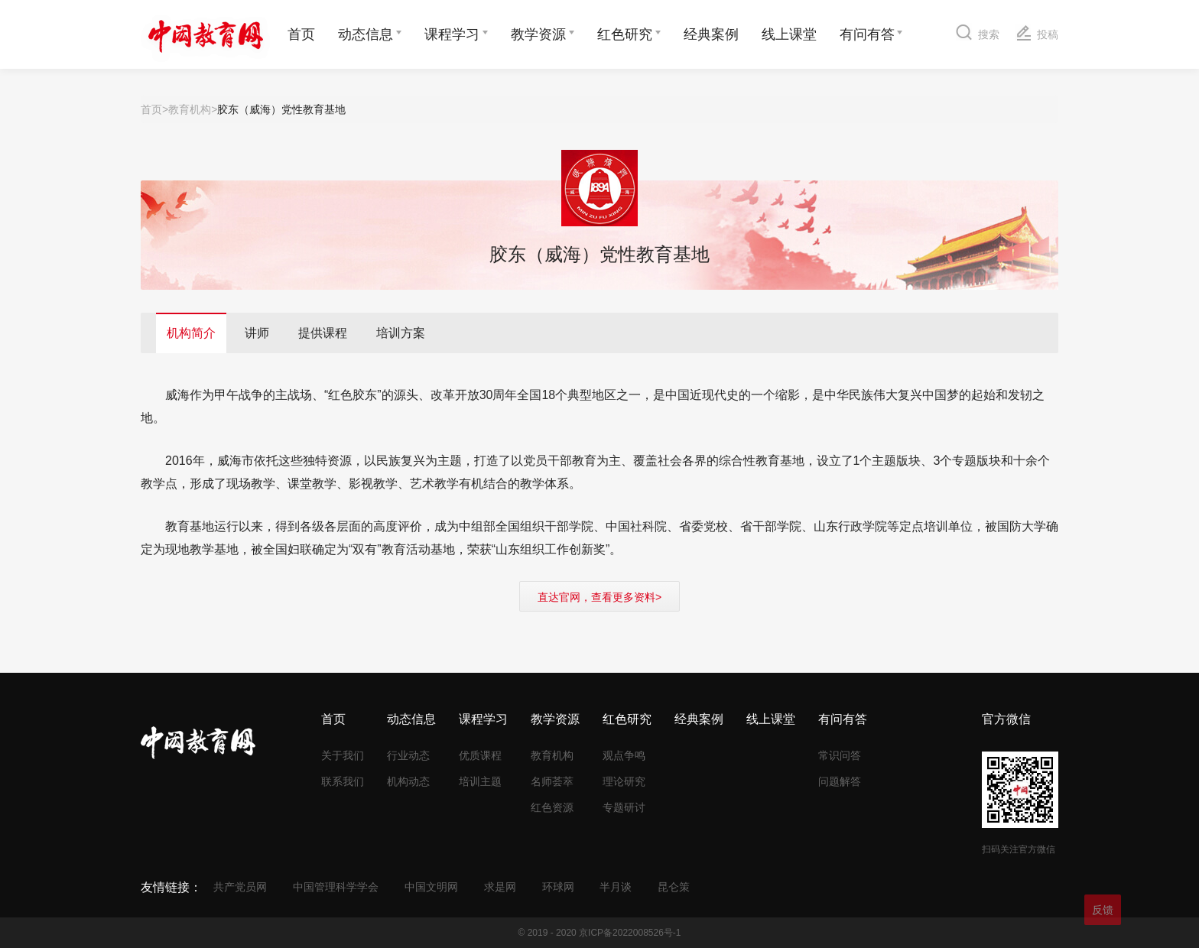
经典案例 (711, 34)
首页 (301, 34)
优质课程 (480, 755)
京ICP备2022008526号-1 (630, 932)
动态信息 (365, 34)
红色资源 (552, 807)
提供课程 (322, 332)
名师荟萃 (552, 781)
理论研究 (624, 781)
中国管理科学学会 (336, 887)
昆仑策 (674, 887)
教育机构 (189, 109)
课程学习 (451, 34)
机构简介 (191, 332)
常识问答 (839, 755)
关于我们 (342, 755)
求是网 (500, 887)
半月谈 (616, 887)
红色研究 (624, 34)
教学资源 (538, 34)
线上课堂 (789, 34)
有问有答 (867, 34)
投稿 (1036, 32)
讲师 (257, 332)
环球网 (558, 887)
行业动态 (408, 755)
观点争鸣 (624, 755)
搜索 (977, 32)
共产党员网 (240, 887)
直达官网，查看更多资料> (599, 597)
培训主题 (480, 781)
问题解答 (839, 781)
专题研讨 (624, 807)
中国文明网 (431, 887)
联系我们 (342, 781)
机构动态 (408, 781)
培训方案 (400, 332)
